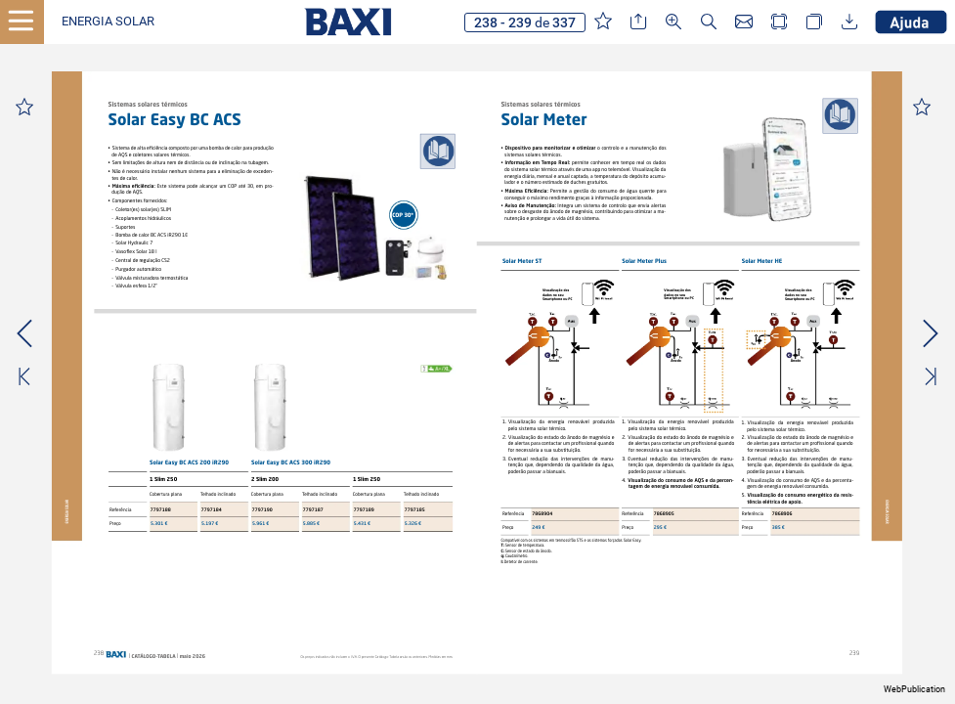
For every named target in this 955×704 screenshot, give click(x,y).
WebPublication (914, 689)
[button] (108, 22)
